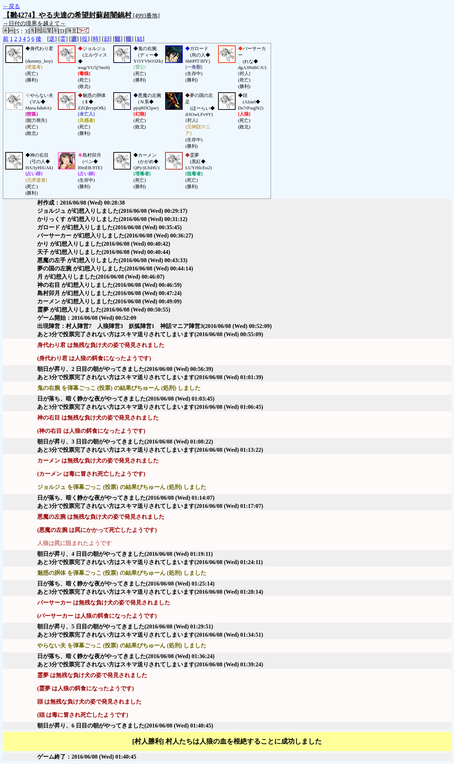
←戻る (11, 6)
